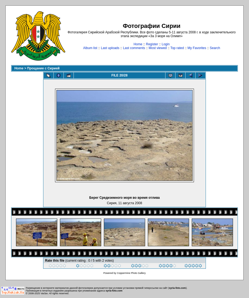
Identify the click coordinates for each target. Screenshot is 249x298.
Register (152, 44)
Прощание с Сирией (43, 68)
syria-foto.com (177, 288)
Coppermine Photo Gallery (131, 273)
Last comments (134, 48)
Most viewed (158, 48)
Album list (90, 48)
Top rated (177, 48)
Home (138, 44)
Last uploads (110, 48)
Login (166, 44)
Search (215, 48)
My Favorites (196, 48)
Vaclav (44, 293)
